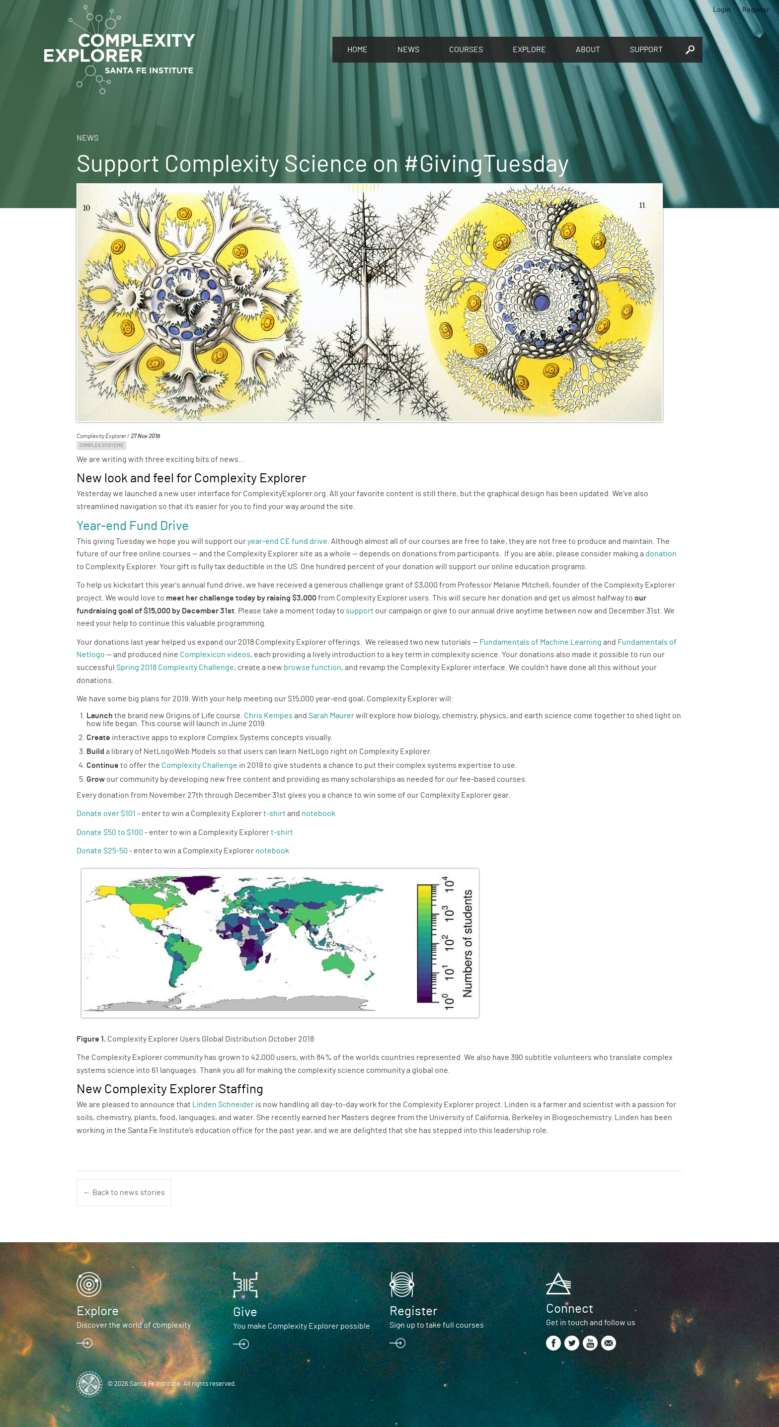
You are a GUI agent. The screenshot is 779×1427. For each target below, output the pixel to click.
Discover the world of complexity (134, 1325)
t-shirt (274, 814)
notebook (318, 814)
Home (357, 50)
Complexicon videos (215, 655)
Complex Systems (101, 445)
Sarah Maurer (332, 716)
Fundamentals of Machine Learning (541, 642)
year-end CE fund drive (287, 541)
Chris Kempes (268, 716)
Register (755, 9)
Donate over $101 (106, 814)
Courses (466, 50)
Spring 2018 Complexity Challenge (175, 668)
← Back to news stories (124, 1193)
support (360, 611)
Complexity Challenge (199, 765)
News (408, 50)
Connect (569, 1308)
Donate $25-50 (102, 851)
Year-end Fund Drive (133, 526)
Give (245, 1312)
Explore (529, 50)
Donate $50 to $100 (111, 832)
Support (646, 50)
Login (722, 9)
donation (661, 554)
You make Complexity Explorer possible (301, 1326)
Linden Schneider (223, 1105)
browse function (312, 668)
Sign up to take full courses (437, 1325)
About (588, 50)
